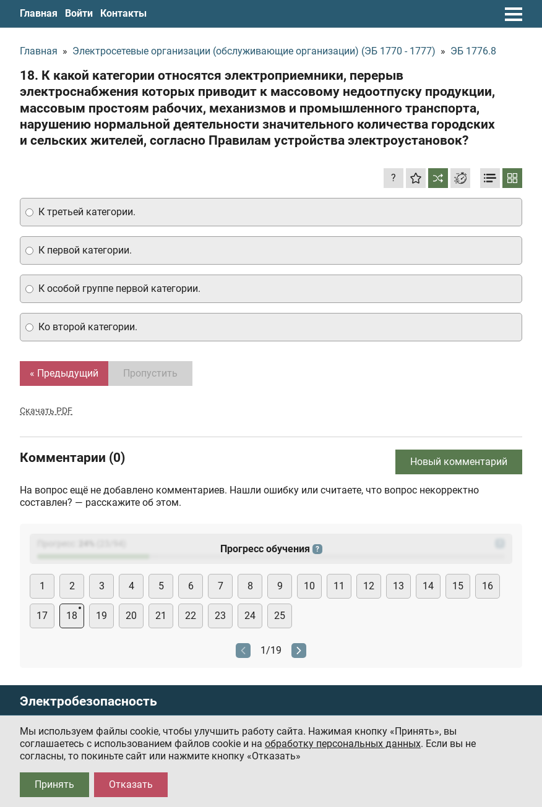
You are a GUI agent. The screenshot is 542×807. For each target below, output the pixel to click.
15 (457, 586)
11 (339, 586)
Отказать (131, 784)
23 (220, 615)
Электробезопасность (88, 701)
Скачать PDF (46, 411)
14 (428, 586)
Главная (39, 13)
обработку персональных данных (343, 743)
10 (309, 586)
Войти (79, 13)
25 (279, 615)
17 (42, 615)
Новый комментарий (458, 462)
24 (250, 615)
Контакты (123, 13)
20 (131, 615)
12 (368, 586)
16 (487, 586)
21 (160, 615)
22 (190, 615)
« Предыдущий (64, 373)
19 (101, 615)
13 (398, 586)
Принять (54, 784)
